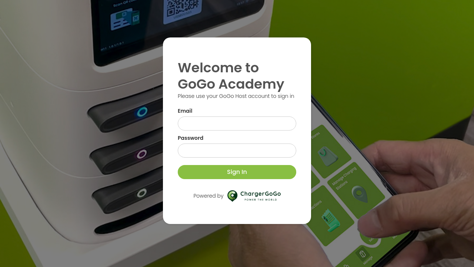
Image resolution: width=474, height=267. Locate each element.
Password (190, 138)
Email (185, 111)
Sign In (237, 172)
